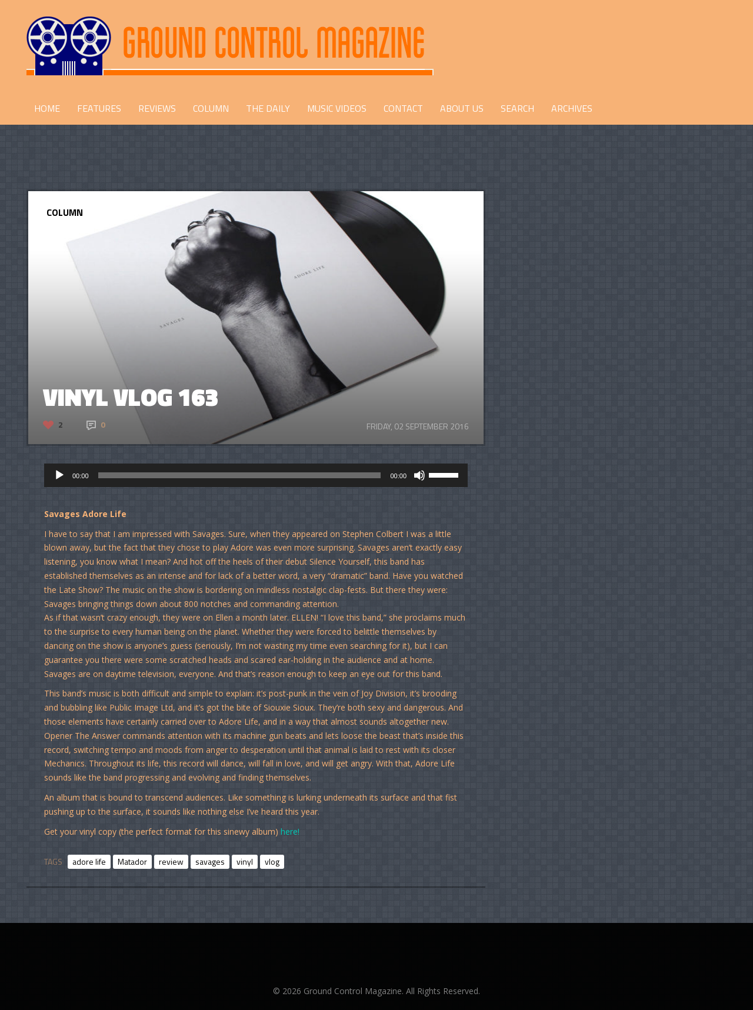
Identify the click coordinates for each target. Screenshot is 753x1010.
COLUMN (211, 108)
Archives (571, 108)
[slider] (239, 475)
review (171, 861)
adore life (89, 861)
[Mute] (419, 475)
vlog (272, 861)
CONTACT (403, 108)
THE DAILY (268, 108)
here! (290, 831)
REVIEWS (157, 108)
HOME (47, 108)
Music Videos (336, 108)
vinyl (244, 861)
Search (517, 108)
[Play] (59, 475)
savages (210, 861)
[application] (256, 475)
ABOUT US (462, 108)
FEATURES (99, 108)
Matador (132, 861)
